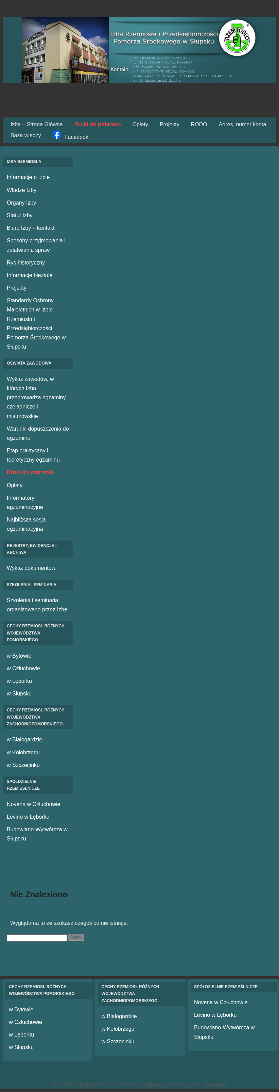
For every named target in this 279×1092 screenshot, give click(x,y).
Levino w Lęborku (28, 817)
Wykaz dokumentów (31, 568)
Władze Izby (21, 190)
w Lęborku (19, 681)
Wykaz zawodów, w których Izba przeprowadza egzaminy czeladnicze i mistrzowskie (36, 397)
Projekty (169, 124)
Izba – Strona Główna (37, 124)
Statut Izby (20, 215)
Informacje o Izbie (28, 177)
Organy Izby (21, 203)
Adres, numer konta (242, 124)
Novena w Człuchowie (33, 804)
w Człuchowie (23, 668)
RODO (199, 124)
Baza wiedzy (26, 135)
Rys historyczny (26, 263)
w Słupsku (19, 693)
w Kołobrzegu (23, 752)
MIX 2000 (63, 1085)
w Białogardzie (24, 739)
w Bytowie (19, 656)
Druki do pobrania (97, 124)
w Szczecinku (23, 765)
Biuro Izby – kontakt (31, 228)
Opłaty (140, 124)
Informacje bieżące (29, 275)
